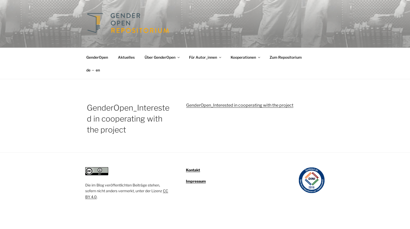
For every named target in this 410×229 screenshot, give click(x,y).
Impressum (196, 181)
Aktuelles (126, 57)
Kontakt (193, 170)
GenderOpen (97, 57)
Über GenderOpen (162, 57)
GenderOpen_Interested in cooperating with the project (239, 105)
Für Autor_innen (205, 57)
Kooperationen (246, 57)
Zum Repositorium (286, 57)
